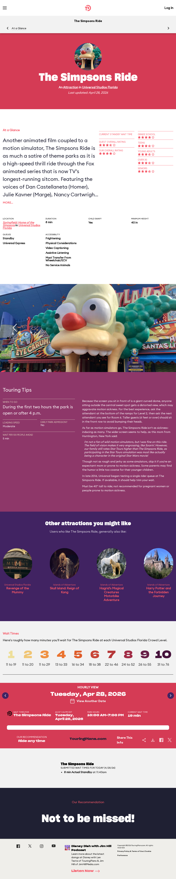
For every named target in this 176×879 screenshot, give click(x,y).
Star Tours (116, 448)
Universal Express (14, 243)
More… (8, 202)
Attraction (70, 87)
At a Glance (19, 28)
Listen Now (86, 871)
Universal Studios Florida (100, 87)
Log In (168, 8)
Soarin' (149, 445)
